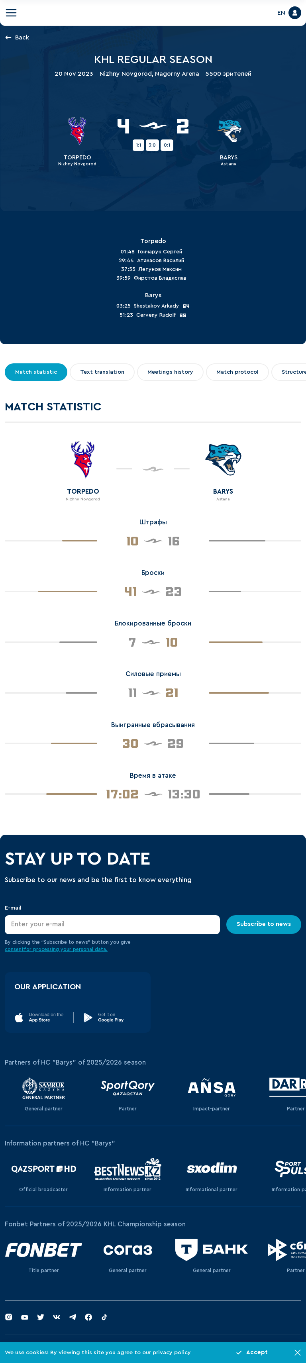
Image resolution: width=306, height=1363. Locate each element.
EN (281, 13)
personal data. (90, 949)
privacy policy (172, 1352)
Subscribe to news (264, 924)
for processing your (48, 949)
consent (14, 949)
